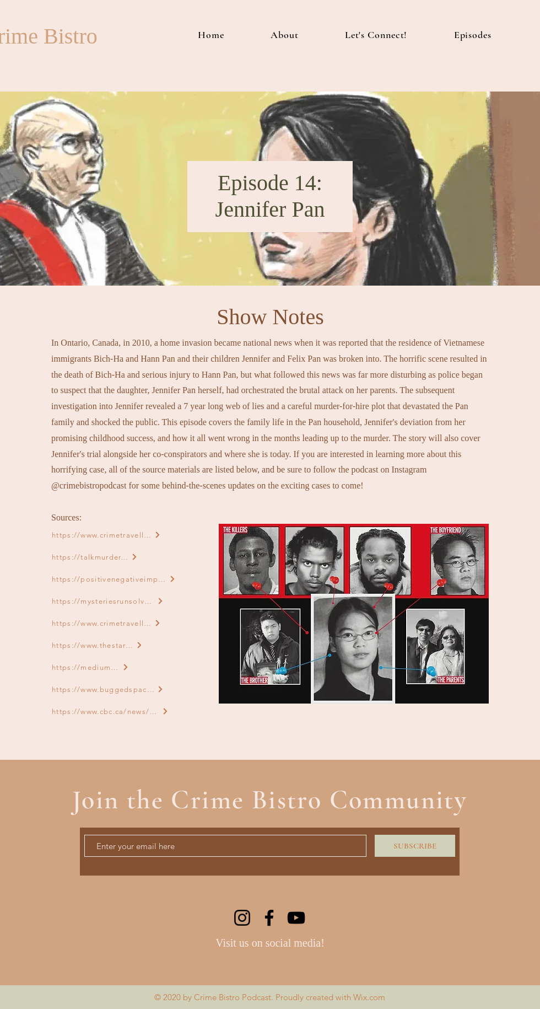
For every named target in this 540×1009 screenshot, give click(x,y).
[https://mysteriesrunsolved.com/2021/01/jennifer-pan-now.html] (107, 601)
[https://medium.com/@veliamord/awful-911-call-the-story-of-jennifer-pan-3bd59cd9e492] (90, 667)
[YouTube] (296, 918)
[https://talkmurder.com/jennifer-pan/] (94, 557)
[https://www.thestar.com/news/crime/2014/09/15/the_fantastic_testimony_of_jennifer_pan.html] (97, 645)
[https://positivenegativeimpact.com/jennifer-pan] (113, 579)
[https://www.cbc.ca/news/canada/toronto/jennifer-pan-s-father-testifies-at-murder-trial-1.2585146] (110, 711)
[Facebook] (269, 918)
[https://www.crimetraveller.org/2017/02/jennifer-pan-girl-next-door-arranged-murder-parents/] (106, 535)
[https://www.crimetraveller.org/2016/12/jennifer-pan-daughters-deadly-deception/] (106, 623)
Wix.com (369, 997)
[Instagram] (242, 918)
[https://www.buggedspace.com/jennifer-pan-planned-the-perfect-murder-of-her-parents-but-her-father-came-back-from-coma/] (107, 689)
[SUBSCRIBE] (415, 846)
